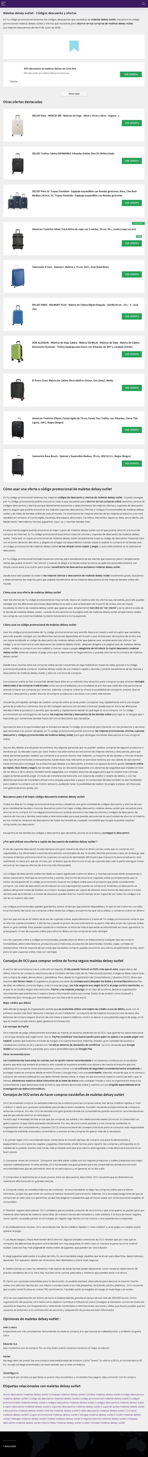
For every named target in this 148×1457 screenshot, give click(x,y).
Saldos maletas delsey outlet (64, 1418)
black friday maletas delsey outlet (61, 1423)
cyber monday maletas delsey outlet (104, 1423)
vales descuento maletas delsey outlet (102, 1410)
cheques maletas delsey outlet (67, 1394)
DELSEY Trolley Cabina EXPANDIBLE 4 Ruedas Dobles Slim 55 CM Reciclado (73, 153)
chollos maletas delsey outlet (103, 1394)
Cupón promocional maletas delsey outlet (54, 1414)
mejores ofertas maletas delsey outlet (104, 1418)
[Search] (143, 4)
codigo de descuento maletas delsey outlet (54, 1398)
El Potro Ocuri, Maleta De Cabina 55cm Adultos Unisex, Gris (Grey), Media (72, 380)
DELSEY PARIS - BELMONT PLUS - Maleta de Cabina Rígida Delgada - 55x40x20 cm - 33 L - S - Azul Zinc (85, 307)
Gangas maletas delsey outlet (97, 1414)
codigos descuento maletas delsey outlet (71, 1402)
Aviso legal (10, 1446)
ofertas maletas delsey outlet (62, 1410)
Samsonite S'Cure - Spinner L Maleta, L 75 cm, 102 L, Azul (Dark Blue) (70, 267)
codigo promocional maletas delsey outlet (105, 1398)
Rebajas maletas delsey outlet (29, 1418)
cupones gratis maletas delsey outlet (123, 1406)
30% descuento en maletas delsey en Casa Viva (50, 68)
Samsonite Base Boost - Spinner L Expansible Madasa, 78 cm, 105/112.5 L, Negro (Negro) (81, 456)
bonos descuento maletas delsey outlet (25, 1394)
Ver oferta (131, 74)
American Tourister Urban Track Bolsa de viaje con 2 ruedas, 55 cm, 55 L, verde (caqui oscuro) (84, 229)
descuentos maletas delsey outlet (23, 1410)
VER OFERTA (132, 123)
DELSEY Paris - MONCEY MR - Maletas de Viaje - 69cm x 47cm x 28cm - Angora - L (76, 115)
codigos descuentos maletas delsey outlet (120, 1402)
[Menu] (3, 4)
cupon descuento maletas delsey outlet (27, 1406)
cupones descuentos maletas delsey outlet (76, 1406)
